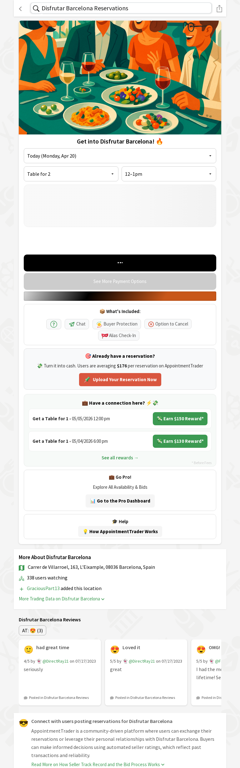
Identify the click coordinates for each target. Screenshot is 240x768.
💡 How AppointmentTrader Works (120, 531)
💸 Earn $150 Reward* (180, 419)
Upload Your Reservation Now (120, 379)
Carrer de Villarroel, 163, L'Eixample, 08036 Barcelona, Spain (91, 567)
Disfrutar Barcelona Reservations (85, 8)
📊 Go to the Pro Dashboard (120, 501)
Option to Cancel (168, 324)
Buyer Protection (117, 324)
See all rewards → (120, 458)
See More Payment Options (120, 281)
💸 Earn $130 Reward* (180, 441)
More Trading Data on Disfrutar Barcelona (61, 599)
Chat (77, 324)
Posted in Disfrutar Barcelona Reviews (59, 697)
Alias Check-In (119, 335)
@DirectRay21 (55, 661)
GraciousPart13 (44, 588)
